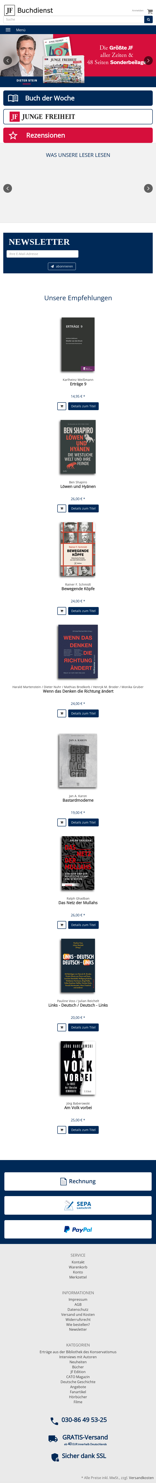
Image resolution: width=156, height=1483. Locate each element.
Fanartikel (78, 1391)
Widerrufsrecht (78, 1319)
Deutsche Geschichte (78, 1381)
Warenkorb (78, 1267)
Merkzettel (78, 1277)
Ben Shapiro (78, 482)
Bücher (78, 1367)
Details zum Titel (83, 406)
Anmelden (138, 10)
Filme (78, 1402)
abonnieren (62, 266)
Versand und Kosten (78, 1314)
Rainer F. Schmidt (78, 584)
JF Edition (78, 1371)
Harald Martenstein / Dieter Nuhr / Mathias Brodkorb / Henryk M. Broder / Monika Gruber (78, 687)
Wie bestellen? (78, 1324)
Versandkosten (141, 1477)
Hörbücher (78, 1397)
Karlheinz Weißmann (78, 380)
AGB (78, 1304)
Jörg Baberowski (78, 1103)
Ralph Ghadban (78, 898)
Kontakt (78, 1262)
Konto (78, 1272)
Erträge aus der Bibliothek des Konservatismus (78, 1351)
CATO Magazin (78, 1376)
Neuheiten (78, 1362)
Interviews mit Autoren (78, 1357)
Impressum (78, 1299)
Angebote (78, 1386)
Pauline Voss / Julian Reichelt (78, 1001)
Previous (7, 60)
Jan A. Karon (78, 796)
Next (148, 60)
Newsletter (78, 1329)
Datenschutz (78, 1309)
